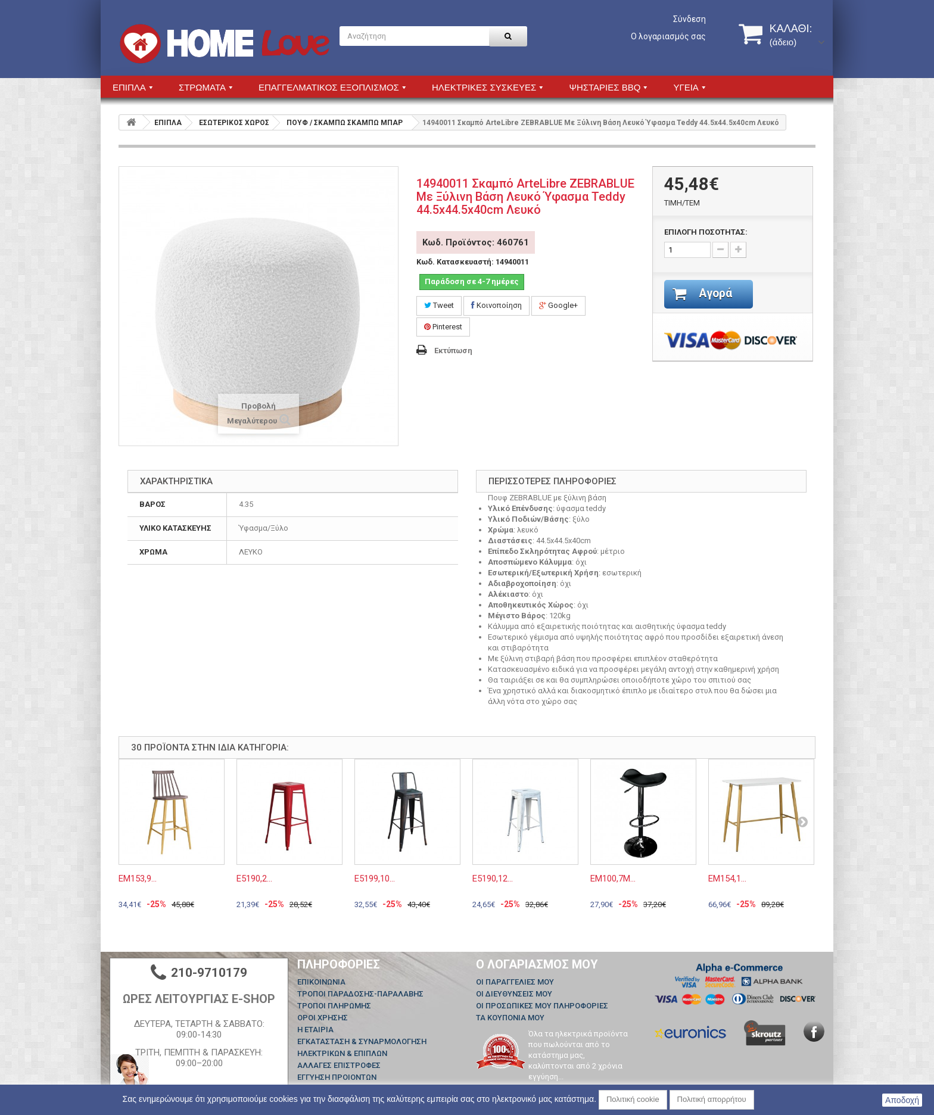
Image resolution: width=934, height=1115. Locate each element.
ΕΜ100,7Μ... (613, 878)
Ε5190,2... (254, 878)
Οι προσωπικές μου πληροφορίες (542, 1005)
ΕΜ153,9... (138, 878)
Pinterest (443, 326)
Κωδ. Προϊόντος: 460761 (475, 242)
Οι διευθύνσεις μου (514, 993)
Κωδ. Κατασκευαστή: (455, 261)
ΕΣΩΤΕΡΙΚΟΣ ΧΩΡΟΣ (234, 123)
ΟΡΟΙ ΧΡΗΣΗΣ (322, 1017)
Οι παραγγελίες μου (515, 981)
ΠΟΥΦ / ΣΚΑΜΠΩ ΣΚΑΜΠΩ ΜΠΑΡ (345, 123)
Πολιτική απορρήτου (711, 1099)
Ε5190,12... (492, 878)
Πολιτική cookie (632, 1099)
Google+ (558, 305)
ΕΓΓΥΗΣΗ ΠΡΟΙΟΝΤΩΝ (336, 1077)
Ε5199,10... (374, 878)
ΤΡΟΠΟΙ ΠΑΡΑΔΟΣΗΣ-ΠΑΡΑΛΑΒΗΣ (360, 993)
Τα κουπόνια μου (510, 1017)
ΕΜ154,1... (727, 878)
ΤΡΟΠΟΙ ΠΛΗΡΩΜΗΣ (334, 1005)
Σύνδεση (689, 19)
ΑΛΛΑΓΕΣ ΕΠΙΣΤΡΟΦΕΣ (339, 1065)
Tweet (439, 305)
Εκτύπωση (453, 350)
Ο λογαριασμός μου (537, 964)
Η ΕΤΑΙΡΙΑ (315, 1029)
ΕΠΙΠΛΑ (168, 123)
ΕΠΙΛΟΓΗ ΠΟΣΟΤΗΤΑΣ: (706, 232)
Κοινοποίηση (496, 305)
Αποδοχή (902, 1100)
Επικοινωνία (321, 981)
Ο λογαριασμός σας (668, 36)
